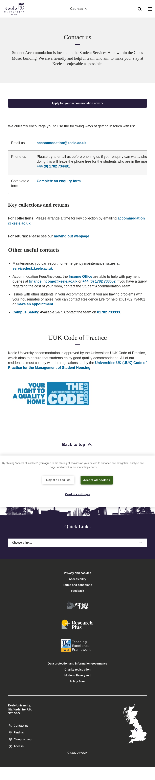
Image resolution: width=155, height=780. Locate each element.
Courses (79, 8)
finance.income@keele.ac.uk (53, 281)
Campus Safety (25, 312)
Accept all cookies (97, 480)
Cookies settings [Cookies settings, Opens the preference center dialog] (77, 494)
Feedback (77, 590)
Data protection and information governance (77, 663)
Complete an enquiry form (59, 181)
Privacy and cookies (77, 573)
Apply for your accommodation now (77, 103)
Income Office (80, 277)
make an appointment (35, 304)
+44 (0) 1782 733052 (99, 281)
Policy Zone (78, 681)
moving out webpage (71, 236)
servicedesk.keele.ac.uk (33, 268)
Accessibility (77, 579)
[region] (77, 481)
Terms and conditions (77, 585)
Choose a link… (77, 542)
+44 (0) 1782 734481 (53, 166)
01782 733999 (108, 312)
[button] (139, 8)
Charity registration (77, 669)
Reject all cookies (58, 479)
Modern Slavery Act (77, 675)
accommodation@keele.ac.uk (61, 143)
